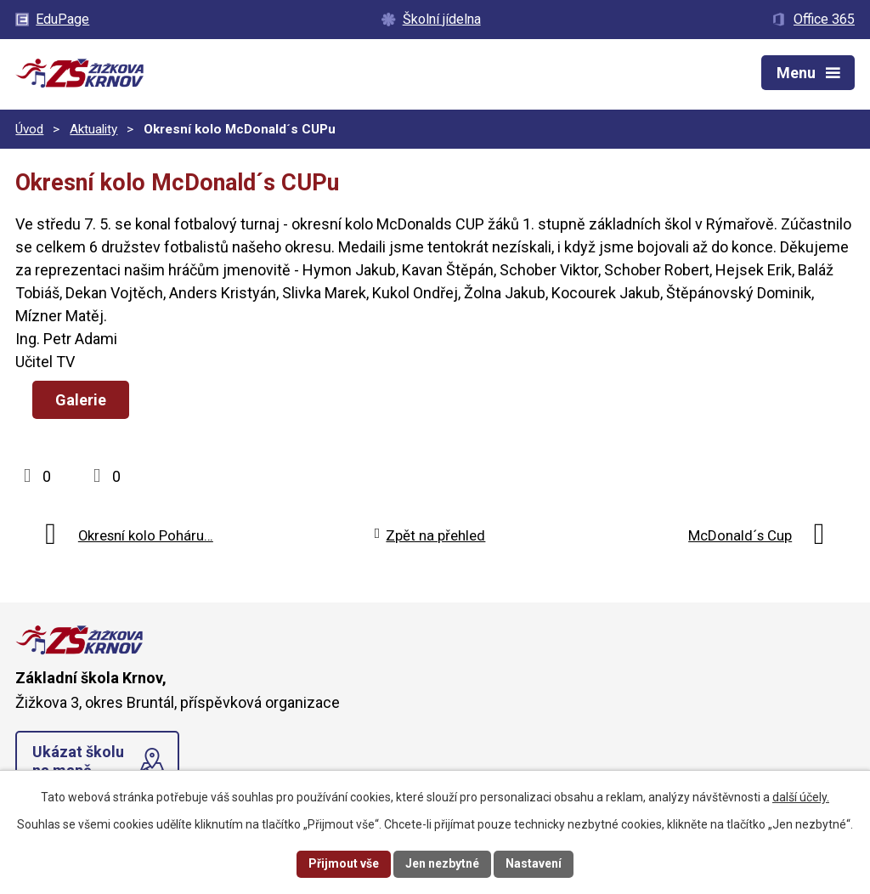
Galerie (80, 400)
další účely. (800, 797)
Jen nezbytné (442, 863)
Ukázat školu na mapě (78, 761)
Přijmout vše (343, 863)
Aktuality (93, 129)
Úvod (29, 129)
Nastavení (534, 863)
